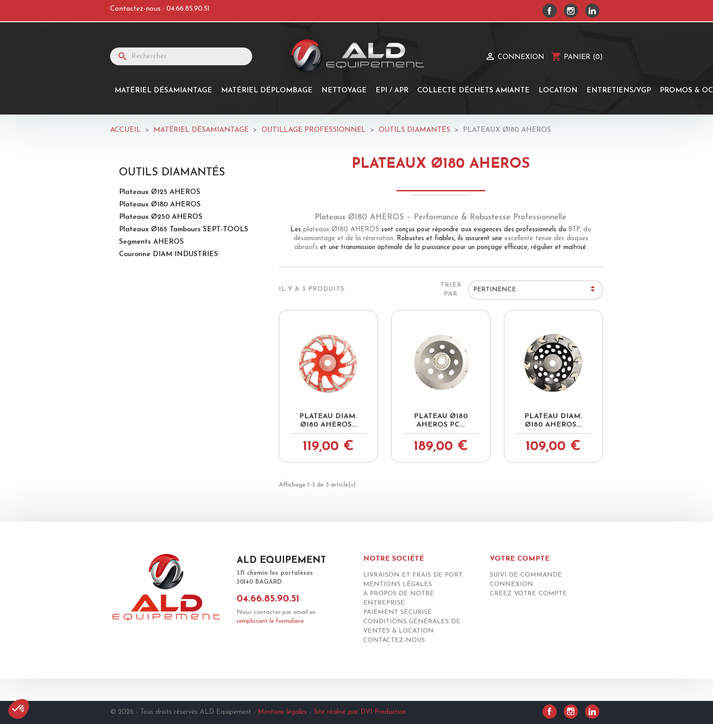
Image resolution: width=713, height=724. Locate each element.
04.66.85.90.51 (188, 8)
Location (558, 90)
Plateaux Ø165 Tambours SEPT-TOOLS (183, 229)
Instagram (571, 11)
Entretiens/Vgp (618, 90)
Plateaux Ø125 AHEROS (159, 192)
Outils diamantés (172, 172)
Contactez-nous (394, 640)
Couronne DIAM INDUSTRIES (168, 254)
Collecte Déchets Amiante (473, 90)
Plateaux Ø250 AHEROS (160, 217)
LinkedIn (592, 11)
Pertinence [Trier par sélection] (535, 290)
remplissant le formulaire (270, 621)
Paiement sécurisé (397, 612)
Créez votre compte (528, 593)
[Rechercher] (181, 56)
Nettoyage (344, 90)
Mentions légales (397, 584)
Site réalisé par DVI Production (359, 712)
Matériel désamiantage (163, 90)
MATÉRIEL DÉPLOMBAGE (267, 90)
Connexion (511, 584)
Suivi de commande (526, 575)
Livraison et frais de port (413, 575)
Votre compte (520, 558)
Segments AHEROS (151, 241)
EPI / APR (392, 90)
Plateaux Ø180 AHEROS (160, 204)
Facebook (550, 11)
